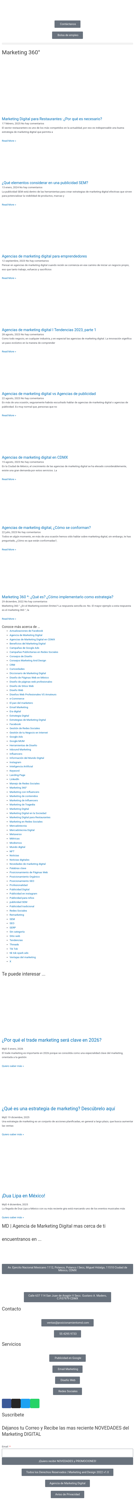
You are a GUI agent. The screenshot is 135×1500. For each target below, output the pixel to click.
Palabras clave (18, 868)
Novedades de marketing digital (28, 863)
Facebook (15, 724)
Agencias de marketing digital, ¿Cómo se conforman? (46, 527)
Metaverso (16, 834)
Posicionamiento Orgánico (25, 876)
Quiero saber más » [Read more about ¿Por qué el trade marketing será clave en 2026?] (13, 1065)
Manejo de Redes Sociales (25, 783)
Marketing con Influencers (24, 791)
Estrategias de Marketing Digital (28, 719)
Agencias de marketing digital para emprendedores (44, 256)
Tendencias (16, 940)
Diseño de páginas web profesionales (31, 681)
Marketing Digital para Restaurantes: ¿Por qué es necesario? (52, 119)
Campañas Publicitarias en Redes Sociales (34, 651)
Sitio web (15, 935)
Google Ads (16, 736)
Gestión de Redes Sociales (25, 728)
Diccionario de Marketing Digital (28, 673)
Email (5, 1446)
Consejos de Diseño (21, 656)
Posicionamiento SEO (22, 880)
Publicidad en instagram (23, 893)
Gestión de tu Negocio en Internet (29, 732)
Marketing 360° (18, 787)
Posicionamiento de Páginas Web (29, 872)
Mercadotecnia (18, 825)
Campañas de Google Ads (24, 647)
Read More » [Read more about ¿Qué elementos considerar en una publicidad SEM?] (9, 204)
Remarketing (17, 914)
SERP (13, 927)
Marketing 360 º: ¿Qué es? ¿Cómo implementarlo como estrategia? (57, 597)
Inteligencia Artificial (21, 766)
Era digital (15, 711)
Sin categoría (17, 931)
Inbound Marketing (20, 749)
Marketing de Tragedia (22, 804)
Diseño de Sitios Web (22, 685)
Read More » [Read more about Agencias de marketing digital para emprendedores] (9, 277)
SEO (12, 923)
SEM (12, 919)
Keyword (14, 770)
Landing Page (17, 774)
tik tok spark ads (19, 952)
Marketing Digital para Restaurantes (30, 817)
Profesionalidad (18, 885)
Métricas (15, 838)
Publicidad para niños (22, 897)
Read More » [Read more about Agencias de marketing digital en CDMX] (9, 479)
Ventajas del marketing (23, 957)
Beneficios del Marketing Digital (28, 643)
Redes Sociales (18, 910)
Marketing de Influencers (24, 800)
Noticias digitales (19, 859)
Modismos (16, 842)
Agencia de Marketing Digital (26, 635)
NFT (12, 851)
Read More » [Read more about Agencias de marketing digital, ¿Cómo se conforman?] (9, 549)
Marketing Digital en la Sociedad (28, 813)
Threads (14, 944)
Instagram (15, 762)
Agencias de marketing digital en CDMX (35, 457)
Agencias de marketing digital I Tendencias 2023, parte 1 (49, 330)
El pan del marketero (21, 702)
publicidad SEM (18, 901)
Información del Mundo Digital (27, 757)
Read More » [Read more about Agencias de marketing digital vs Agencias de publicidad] (9, 415)
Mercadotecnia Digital (22, 830)
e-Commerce (17, 698)
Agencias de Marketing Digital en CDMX (32, 639)
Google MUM (17, 740)
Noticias (14, 855)
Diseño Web (16, 690)
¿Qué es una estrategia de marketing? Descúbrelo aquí (58, 1108)
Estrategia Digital (19, 715)
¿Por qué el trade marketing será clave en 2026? (52, 1040)
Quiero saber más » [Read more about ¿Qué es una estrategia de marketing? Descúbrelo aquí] (13, 1134)
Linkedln (14, 779)
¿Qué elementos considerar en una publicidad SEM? (45, 183)
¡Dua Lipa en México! (23, 1196)
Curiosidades (17, 668)
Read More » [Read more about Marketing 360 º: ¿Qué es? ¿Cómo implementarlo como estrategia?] (9, 618)
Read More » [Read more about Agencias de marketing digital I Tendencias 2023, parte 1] (9, 351)
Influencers (16, 753)
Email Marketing (19, 707)
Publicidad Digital (20, 889)
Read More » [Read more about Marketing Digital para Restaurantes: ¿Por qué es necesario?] (9, 140)
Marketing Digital (19, 808)
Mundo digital (17, 846)
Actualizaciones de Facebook (26, 630)
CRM (12, 664)
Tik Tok (14, 948)
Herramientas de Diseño (23, 745)
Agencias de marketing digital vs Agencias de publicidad (49, 393)
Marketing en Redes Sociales (26, 821)
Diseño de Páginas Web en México (29, 677)
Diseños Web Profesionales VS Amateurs (33, 694)
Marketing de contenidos (24, 796)
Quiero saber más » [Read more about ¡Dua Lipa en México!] (13, 1217)
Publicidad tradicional (22, 906)
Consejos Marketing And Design (28, 660)
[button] (67, 44)
